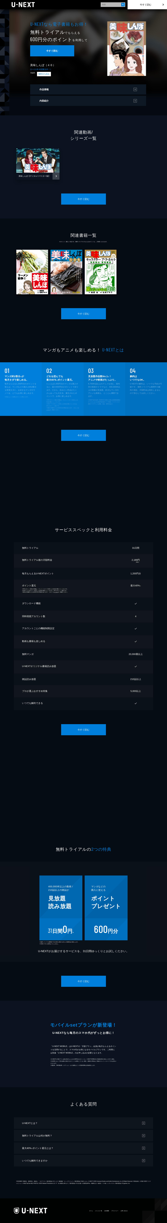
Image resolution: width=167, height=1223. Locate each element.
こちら (48, 409)
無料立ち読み (44, 74)
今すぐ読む (145, 4)
